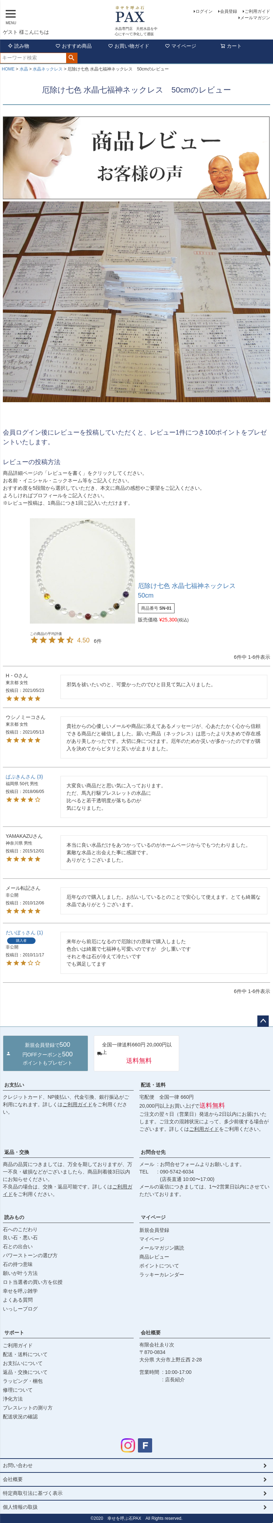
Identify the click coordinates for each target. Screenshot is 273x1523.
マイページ (180, 46)
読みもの (14, 1217)
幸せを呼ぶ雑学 (20, 1291)
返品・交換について (25, 1372)
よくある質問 (18, 1300)
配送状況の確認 (20, 1416)
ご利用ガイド (257, 11)
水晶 (24, 69)
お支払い (14, 1085)
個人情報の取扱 (20, 1507)
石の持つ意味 (18, 1264)
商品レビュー (154, 1257)
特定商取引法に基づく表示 (33, 1493)
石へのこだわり (20, 1229)
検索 (71, 58)
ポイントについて (159, 1266)
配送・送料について (25, 1354)
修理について (18, 1390)
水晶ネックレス (48, 69)
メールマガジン (255, 17)
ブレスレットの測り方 (28, 1408)
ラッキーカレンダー (161, 1274)
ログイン (204, 11)
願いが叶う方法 (20, 1273)
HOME (8, 69)
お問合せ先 (153, 1152)
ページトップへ (263, 1021)
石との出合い (18, 1246)
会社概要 (151, 1332)
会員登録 (228, 11)
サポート (14, 1332)
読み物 (18, 46)
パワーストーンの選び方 (30, 1255)
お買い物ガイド (128, 46)
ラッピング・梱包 (23, 1381)
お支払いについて (23, 1363)
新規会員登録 (154, 1230)
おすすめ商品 (73, 46)
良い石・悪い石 (20, 1237)
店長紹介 (175, 1379)
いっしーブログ (20, 1309)
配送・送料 (153, 1085)
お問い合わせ (18, 1465)
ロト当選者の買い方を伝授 (33, 1282)
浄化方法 (13, 1399)
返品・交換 (16, 1152)
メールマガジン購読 (161, 1248)
